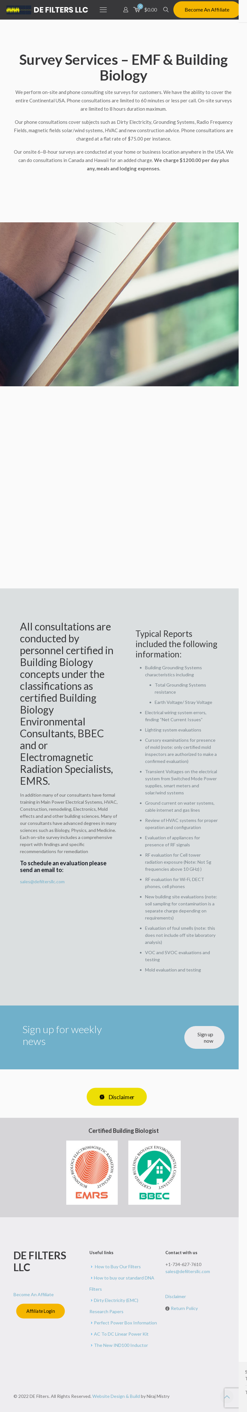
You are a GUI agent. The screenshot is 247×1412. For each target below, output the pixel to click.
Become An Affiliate (207, 9)
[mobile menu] (103, 9)
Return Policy (184, 1308)
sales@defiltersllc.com (42, 881)
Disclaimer (175, 1296)
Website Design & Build (116, 1396)
